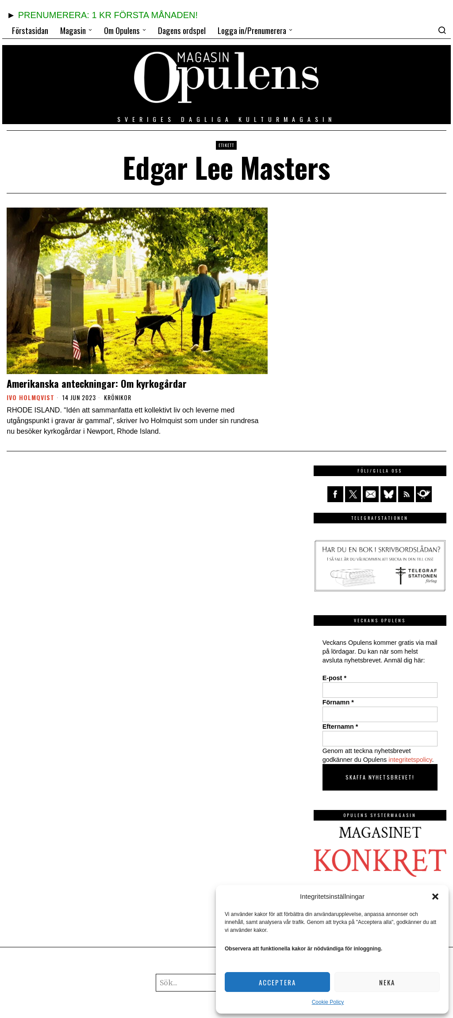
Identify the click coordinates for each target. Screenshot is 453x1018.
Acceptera (277, 982)
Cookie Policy (328, 1002)
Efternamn (340, 726)
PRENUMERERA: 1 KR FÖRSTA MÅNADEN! (108, 15)
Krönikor (117, 397)
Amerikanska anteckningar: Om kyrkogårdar (97, 383)
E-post (334, 677)
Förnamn (338, 702)
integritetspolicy (410, 759)
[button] (435, 896)
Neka (387, 982)
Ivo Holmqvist (30, 397)
